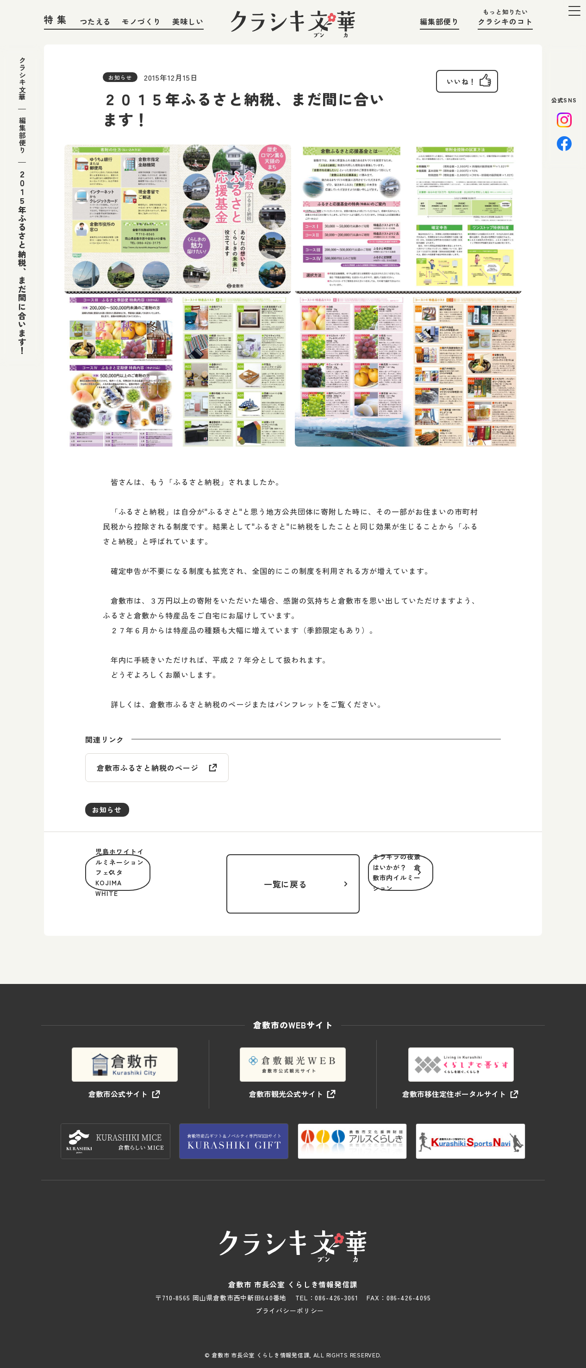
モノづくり (141, 21)
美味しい (188, 21)
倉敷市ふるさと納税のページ (148, 768)
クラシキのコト (505, 21)
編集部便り (439, 21)
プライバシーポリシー (290, 1297)
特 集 (55, 19)
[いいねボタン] (459, 83)
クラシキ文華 (22, 83)
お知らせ (109, 811)
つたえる (95, 21)
